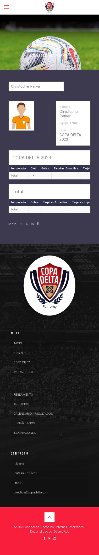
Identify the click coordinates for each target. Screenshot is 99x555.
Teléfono (18, 464)
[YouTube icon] (49, 538)
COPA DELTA (21, 362)
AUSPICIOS (21, 404)
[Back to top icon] (49, 517)
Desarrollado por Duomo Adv (49, 531)
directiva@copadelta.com (30, 492)
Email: (17, 483)
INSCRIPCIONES (24, 433)
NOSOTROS (21, 353)
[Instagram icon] (54, 538)
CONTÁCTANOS (24, 423)
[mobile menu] (6, 7)
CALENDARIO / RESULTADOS (33, 413)
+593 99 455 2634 (25, 473)
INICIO (17, 343)
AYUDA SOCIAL (23, 372)
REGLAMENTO (23, 394)
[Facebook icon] (44, 538)
